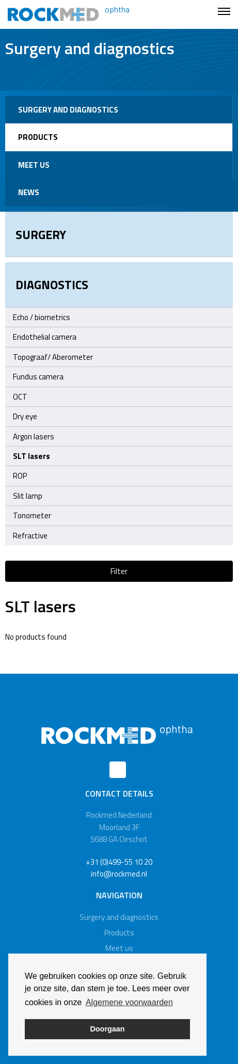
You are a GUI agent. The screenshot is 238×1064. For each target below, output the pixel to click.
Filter (119, 571)
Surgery (40, 234)
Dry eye (25, 416)
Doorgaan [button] (107, 1029)
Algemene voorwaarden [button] (129, 1002)
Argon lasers (120, 436)
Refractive (30, 536)
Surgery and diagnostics (68, 110)
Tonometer (32, 515)
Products (38, 137)
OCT (20, 397)
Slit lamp (27, 496)
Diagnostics (51, 284)
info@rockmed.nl (119, 874)
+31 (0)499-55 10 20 (119, 862)
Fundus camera (38, 377)
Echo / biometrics (41, 317)
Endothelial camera (44, 337)
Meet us (34, 165)
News (28, 192)
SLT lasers (31, 456)
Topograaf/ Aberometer (53, 357)
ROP (20, 476)
